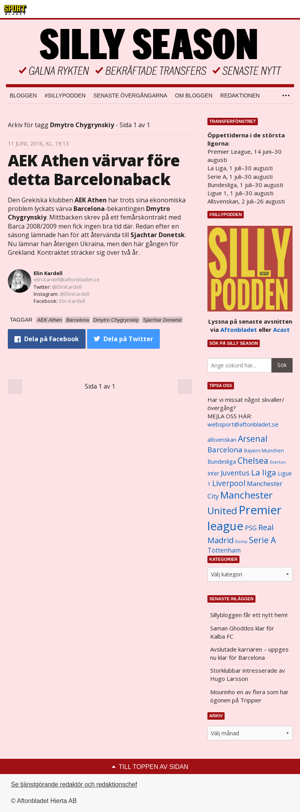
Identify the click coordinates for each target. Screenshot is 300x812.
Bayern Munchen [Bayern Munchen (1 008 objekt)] (264, 450)
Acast (281, 329)
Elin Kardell (48, 273)
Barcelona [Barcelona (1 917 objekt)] (225, 449)
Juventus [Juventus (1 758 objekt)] (235, 472)
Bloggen (23, 95)
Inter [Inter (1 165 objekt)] (213, 473)
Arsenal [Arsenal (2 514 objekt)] (253, 438)
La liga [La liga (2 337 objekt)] (263, 472)
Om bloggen (193, 95)
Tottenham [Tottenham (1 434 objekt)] (224, 550)
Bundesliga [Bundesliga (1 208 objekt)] (221, 461)
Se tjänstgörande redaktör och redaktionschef (74, 784)
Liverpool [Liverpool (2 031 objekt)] (228, 483)
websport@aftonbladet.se (243, 424)
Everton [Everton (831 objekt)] (278, 462)
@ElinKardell (67, 286)
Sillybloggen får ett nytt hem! (249, 615)
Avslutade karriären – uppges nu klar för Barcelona (249, 653)
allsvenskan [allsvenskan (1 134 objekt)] (221, 439)
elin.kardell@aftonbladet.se (67, 279)
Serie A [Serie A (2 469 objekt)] (262, 540)
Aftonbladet (238, 329)
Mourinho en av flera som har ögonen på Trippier (249, 696)
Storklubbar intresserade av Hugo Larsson (247, 674)
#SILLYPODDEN (65, 95)
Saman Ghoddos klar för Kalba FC (242, 632)
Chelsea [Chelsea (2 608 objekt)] (253, 460)
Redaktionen (240, 95)
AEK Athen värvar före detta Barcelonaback (94, 169)
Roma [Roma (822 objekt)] (241, 541)
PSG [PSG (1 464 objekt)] (251, 528)
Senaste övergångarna (130, 95)
